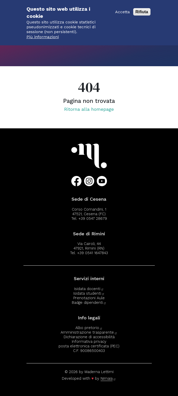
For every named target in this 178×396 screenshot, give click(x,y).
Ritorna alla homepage (89, 109)
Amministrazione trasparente (89, 332)
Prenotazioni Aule (89, 298)
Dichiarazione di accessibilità (89, 337)
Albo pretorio (89, 327)
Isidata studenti (89, 293)
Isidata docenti (89, 288)
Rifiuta (141, 9)
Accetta (122, 8)
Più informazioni (42, 33)
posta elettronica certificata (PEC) (89, 346)
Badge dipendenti (89, 302)
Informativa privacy (89, 341)
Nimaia (108, 378)
